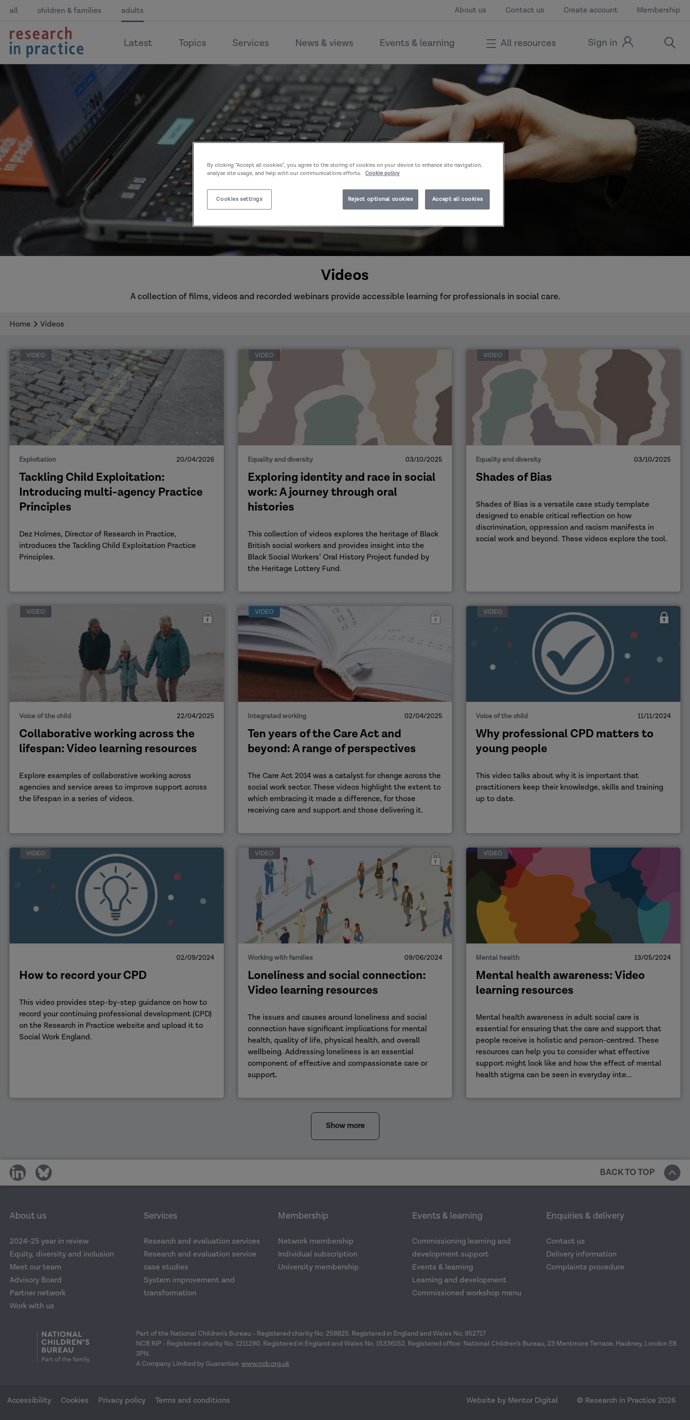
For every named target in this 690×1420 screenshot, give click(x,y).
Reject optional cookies (380, 199)
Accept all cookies (457, 199)
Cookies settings (239, 199)
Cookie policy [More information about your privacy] (382, 173)
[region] (348, 184)
